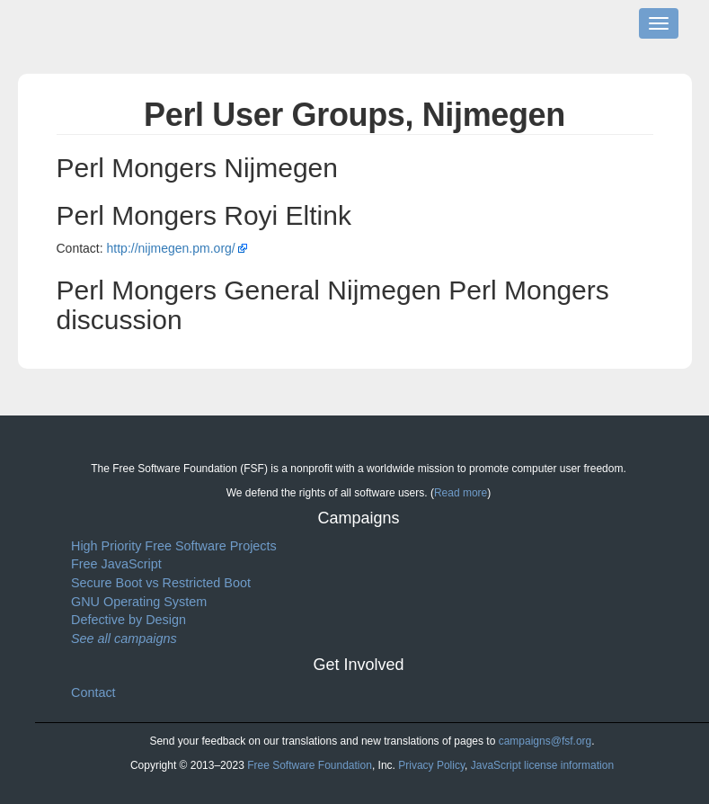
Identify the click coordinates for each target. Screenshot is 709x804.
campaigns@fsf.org (545, 741)
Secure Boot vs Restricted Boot (161, 583)
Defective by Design (128, 619)
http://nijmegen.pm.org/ (171, 248)
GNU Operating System (139, 601)
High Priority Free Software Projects (174, 546)
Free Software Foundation (309, 765)
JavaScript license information (542, 765)
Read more (460, 493)
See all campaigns (124, 638)
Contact (93, 692)
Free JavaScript (116, 564)
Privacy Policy (431, 765)
